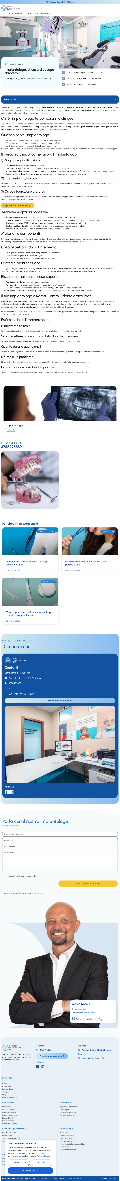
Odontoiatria (8, 1102)
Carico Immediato (67, 1136)
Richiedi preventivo (9, 1098)
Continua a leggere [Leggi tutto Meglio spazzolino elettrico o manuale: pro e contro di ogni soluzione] (13, 621)
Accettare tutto (30, 1170)
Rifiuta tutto (41, 1163)
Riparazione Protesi (9, 1124)
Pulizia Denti (7, 1136)
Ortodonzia (65, 1102)
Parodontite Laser (9, 1133)
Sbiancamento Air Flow (11, 1138)
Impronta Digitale (9, 1112)
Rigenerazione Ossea (68, 1150)
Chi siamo (6, 1083)
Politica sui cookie (43, 1156)
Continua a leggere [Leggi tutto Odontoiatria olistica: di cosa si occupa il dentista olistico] (13, 570)
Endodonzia (6, 1107)
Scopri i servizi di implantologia (17, 205)
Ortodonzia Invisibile (68, 1112)
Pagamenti (6, 1086)
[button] (115, 99)
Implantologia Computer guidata (72, 1144)
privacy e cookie (30, 876)
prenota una (79, 311)
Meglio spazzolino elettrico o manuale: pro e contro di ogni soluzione (29, 613)
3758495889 (11, 447)
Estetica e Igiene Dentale (14, 1128)
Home (8, 13)
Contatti (5, 1092)
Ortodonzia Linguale (68, 1115)
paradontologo (16, 124)
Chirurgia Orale (66, 1138)
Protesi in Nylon (8, 1121)
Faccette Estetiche (9, 1110)
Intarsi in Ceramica (9, 1115)
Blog (13, 13)
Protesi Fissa (64, 1147)
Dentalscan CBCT (67, 1141)
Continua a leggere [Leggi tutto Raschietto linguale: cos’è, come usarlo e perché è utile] (72, 570)
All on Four (64, 1133)
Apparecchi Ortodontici (69, 1107)
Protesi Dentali (7, 1118)
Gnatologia (64, 1110)
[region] (30, 1158)
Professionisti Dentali (15, 64)
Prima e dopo (7, 1089)
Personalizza (19, 1163)
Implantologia (66, 1128)
